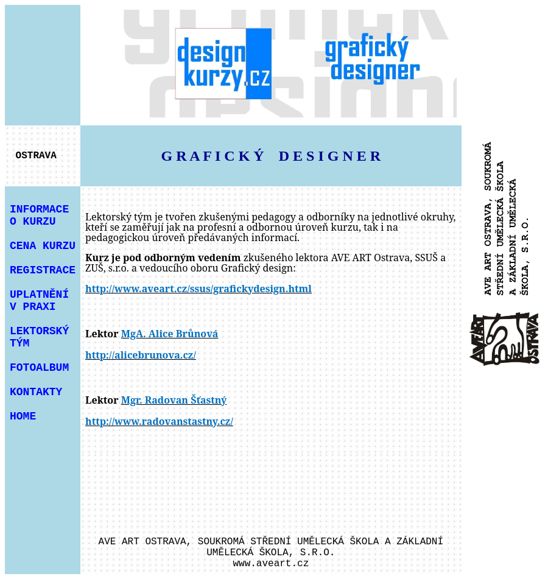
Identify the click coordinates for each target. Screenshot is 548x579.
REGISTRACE (43, 270)
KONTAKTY (36, 392)
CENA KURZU (43, 246)
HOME (23, 416)
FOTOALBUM (39, 368)
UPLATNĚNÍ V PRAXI (39, 301)
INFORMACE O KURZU (39, 215)
